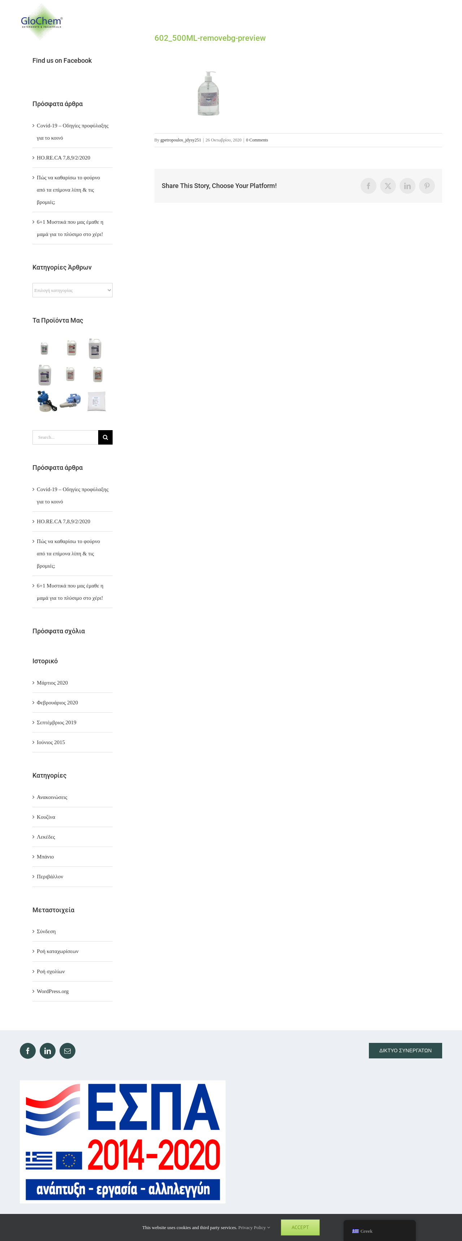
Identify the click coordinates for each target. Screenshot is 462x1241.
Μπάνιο (45, 857)
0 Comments (257, 140)
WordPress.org (53, 991)
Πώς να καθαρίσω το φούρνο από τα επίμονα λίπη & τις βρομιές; (68, 190)
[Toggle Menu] (435, 22)
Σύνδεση (46, 931)
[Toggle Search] (408, 21)
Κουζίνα (46, 817)
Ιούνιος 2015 (51, 742)
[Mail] (67, 1051)
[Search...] (65, 437)
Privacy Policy (254, 1227)
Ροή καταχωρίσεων (57, 951)
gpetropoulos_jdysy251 (181, 140)
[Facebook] (28, 1051)
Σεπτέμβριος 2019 (56, 722)
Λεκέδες (46, 837)
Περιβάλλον (50, 876)
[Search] (105, 437)
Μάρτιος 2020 (52, 683)
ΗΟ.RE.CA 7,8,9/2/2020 (63, 158)
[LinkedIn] (48, 1051)
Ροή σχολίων (51, 971)
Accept (300, 1227)
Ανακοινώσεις (52, 797)
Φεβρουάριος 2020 (57, 702)
